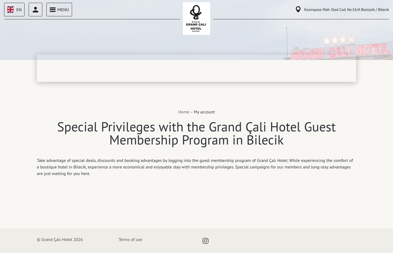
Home (184, 112)
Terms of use (130, 239)
